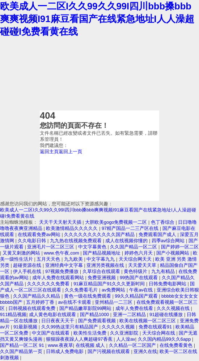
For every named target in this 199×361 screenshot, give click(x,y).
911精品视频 (13, 314)
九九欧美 (74, 259)
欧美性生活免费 (90, 333)
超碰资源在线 (28, 265)
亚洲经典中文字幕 (64, 265)
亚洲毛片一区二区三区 (51, 246)
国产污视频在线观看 (109, 351)
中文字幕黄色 (93, 246)
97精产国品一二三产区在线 (131, 228)
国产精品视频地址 (102, 253)
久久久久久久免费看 (49, 283)
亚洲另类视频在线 (106, 265)
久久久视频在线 (174, 308)
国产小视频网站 (173, 253)
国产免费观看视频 (97, 320)
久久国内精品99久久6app (165, 339)
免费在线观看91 (156, 326)
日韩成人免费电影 (65, 351)
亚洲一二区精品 (130, 314)
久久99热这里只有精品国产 (70, 326)
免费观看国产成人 (158, 234)
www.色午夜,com (62, 253)
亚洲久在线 (145, 351)
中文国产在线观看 (51, 333)
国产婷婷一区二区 (180, 246)
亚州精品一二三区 (114, 302)
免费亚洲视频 (102, 277)
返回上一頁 (70, 151)
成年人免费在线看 (134, 308)
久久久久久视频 (119, 326)
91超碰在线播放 (166, 314)
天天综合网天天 (136, 259)
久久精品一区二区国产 (133, 345)
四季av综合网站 (169, 240)
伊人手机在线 (28, 271)
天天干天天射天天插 (61, 222)
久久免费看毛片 (82, 290)
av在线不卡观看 (75, 302)
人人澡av (125, 339)
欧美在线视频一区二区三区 (148, 320)
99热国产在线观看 (139, 277)
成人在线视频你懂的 (127, 240)
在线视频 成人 (91, 345)
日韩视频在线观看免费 (32, 308)
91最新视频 (26, 326)
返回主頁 (49, 151)
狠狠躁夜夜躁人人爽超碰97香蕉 (80, 339)
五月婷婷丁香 (41, 302)
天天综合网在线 (159, 333)
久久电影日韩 (32, 240)
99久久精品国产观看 (137, 296)
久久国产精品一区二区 (134, 246)
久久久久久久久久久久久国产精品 (100, 234)
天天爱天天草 (143, 265)
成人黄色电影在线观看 (53, 314)
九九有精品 (163, 271)
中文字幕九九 (101, 259)
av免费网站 (114, 290)
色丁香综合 (163, 222)
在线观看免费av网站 (40, 234)
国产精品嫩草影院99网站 (86, 308)
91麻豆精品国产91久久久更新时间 (109, 283)
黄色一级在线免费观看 (88, 296)
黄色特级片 (136, 271)
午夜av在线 (141, 290)
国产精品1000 (95, 314)
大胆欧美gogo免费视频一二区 (116, 222)
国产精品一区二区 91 (22, 345)
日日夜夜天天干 (58, 320)
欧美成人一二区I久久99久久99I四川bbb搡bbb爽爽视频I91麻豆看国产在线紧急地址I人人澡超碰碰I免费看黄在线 (97, 19)
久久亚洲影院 (125, 333)
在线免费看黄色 (177, 345)
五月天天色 (49, 259)
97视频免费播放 (62, 271)
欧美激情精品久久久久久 (72, 228)
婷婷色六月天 (139, 253)
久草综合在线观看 (102, 271)
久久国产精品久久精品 (37, 296)
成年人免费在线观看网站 (58, 277)
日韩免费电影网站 (168, 283)
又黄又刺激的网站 (22, 253)
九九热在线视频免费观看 (76, 240)
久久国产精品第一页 (22, 351)
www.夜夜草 (60, 345)
